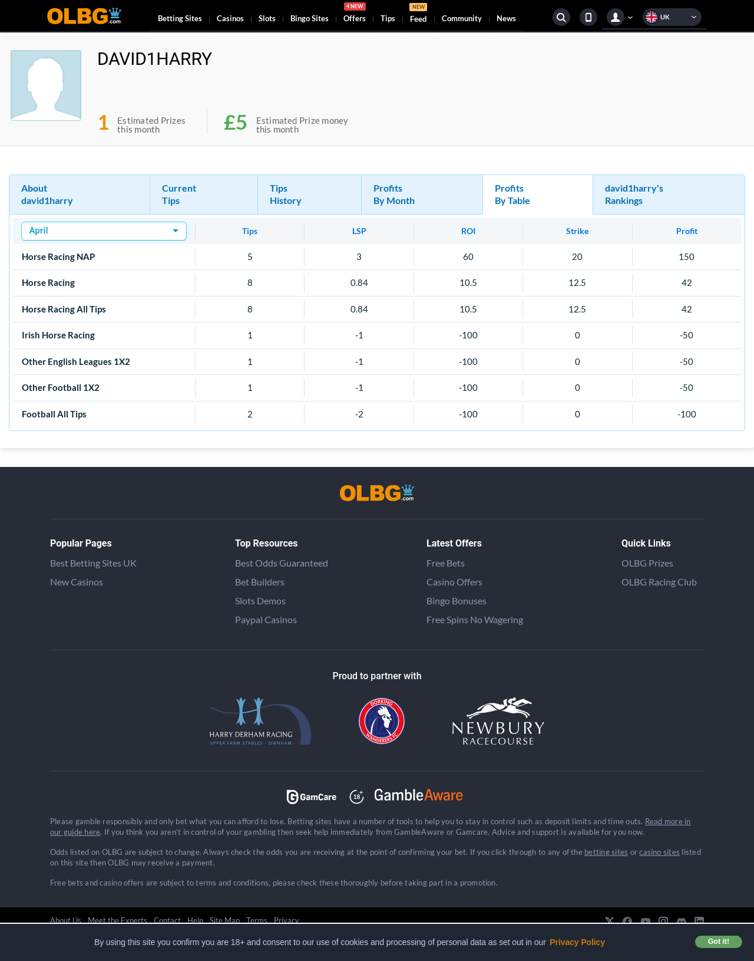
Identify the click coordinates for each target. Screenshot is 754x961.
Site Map (225, 920)
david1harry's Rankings (634, 194)
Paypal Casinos (266, 619)
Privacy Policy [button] (577, 942)
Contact (167, 920)
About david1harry (47, 194)
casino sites (659, 852)
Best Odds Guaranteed (281, 562)
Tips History (286, 194)
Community (462, 18)
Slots (267, 18)
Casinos (230, 18)
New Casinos (76, 581)
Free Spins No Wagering (474, 619)
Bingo (309, 18)
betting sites (606, 852)
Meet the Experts (117, 920)
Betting (180, 18)
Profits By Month (394, 194)
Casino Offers (454, 581)
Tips (388, 18)
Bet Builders (260, 581)
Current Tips (179, 194)
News (506, 18)
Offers (354, 14)
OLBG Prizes (647, 562)
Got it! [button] (718, 941)
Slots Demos (260, 600)
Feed (418, 14)
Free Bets (445, 562)
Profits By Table (512, 194)
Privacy (286, 920)
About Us (65, 920)
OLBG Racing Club (659, 581)
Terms (256, 920)
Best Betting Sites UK (93, 562)
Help (195, 920)
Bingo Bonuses (456, 600)
